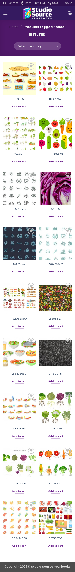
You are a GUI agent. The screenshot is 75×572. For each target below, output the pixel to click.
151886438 (56, 154)
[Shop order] (37, 46)
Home (14, 27)
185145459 (19, 208)
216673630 (19, 373)
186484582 (55, 208)
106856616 (19, 99)
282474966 (19, 538)
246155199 (55, 428)
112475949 (55, 99)
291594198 (56, 538)
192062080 (19, 318)
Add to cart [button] (19, 106)
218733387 (19, 428)
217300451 (56, 373)
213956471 (55, 318)
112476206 (19, 154)
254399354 (55, 483)
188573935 (19, 263)
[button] (5, 13)
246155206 (19, 483)
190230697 (55, 263)
